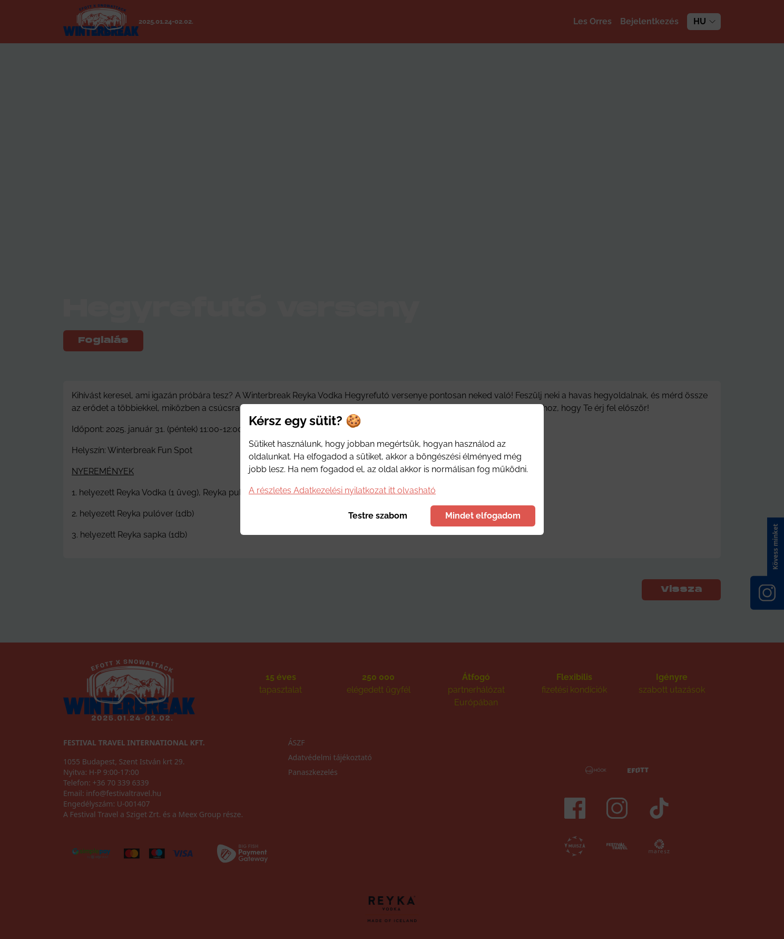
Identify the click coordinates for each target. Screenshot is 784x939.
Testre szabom (377, 516)
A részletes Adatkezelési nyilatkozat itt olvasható (342, 490)
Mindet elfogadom (483, 516)
